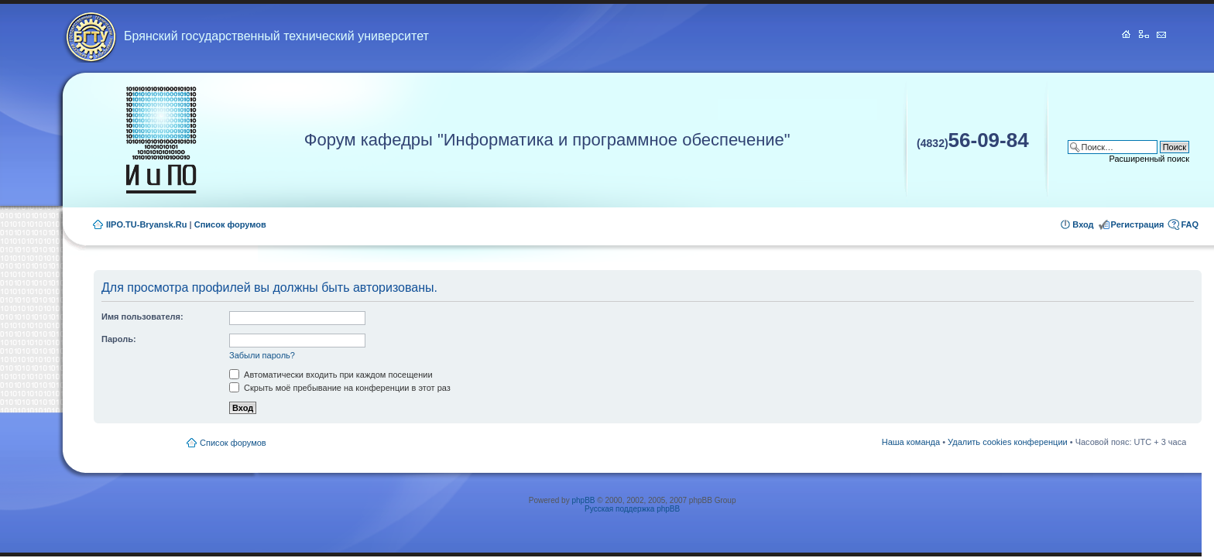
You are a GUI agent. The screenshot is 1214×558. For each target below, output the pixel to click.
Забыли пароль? (262, 355)
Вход (1082, 224)
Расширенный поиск (1149, 158)
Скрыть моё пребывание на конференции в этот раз (340, 387)
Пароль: (118, 339)
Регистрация (1137, 224)
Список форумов (230, 224)
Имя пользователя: (142, 316)
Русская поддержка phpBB (632, 509)
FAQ (1190, 224)
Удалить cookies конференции (1008, 442)
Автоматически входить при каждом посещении (331, 374)
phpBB (583, 500)
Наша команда (911, 442)
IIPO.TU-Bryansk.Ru (146, 224)
